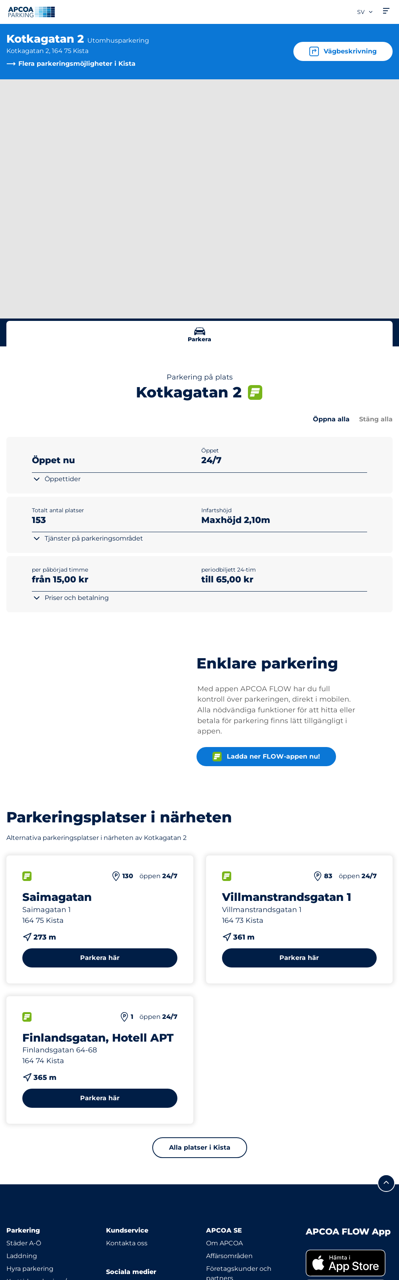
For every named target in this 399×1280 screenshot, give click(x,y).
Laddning (21, 1256)
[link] (349, 1263)
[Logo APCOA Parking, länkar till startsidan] (31, 12)
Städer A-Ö (23, 1243)
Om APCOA (224, 1243)
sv (365, 12)
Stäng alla (376, 419)
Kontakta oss (126, 1243)
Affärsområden (229, 1256)
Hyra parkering (29, 1268)
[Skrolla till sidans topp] (386, 1183)
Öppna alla (331, 419)
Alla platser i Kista (199, 1147)
